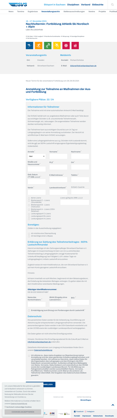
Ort (73, 162)
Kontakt (77, 416)
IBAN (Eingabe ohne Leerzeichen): (58, 298)
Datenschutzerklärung (43, 350)
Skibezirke (97, 4)
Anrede (31, 151)
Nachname (76, 151)
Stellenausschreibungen (74, 11)
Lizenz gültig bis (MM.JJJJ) (71, 198)
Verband (85, 4)
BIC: (73, 297)
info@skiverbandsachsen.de (39, 342)
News (11, 11)
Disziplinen (73, 4)
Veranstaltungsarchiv (50, 11)
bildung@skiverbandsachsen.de (83, 66)
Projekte (102, 11)
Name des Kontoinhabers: (37, 298)
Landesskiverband (57, 187)
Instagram (90, 411)
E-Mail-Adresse (56, 175)
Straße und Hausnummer (37, 163)
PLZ (51, 162)
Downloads (109, 416)
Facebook (80, 411)
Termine (20, 11)
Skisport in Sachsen (54, 4)
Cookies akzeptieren (23, 412)
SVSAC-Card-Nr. (78, 187)
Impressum (86, 416)
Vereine (91, 11)
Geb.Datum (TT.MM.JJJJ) (37, 176)
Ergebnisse (33, 11)
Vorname (53, 151)
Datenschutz (98, 416)
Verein (31, 187)
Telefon (74, 175)
